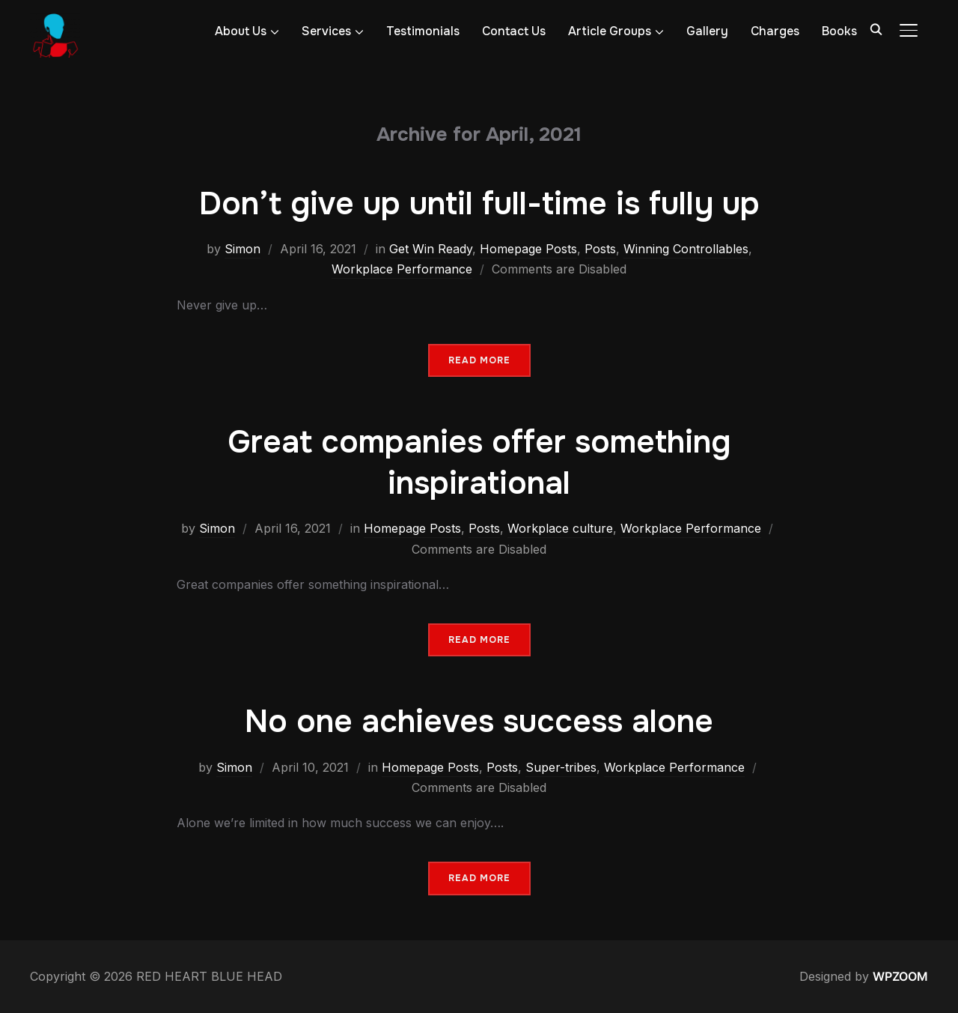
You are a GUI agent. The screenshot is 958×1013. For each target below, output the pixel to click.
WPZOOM (900, 976)
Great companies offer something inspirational (479, 463)
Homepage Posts (528, 248)
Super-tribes (561, 767)
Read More (479, 360)
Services (326, 31)
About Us (240, 31)
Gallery (707, 31)
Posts (600, 248)
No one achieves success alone (479, 721)
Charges (775, 31)
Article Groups (609, 31)
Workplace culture (560, 528)
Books (839, 31)
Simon (242, 248)
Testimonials (423, 31)
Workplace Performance (402, 268)
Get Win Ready (430, 248)
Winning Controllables (685, 248)
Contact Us (514, 31)
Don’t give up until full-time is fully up (479, 204)
